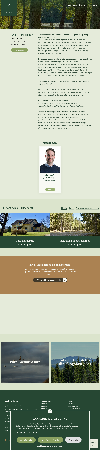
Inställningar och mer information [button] (50, 446)
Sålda (71, 208)
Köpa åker (44, 409)
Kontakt (87, 5)
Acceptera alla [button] (26, 440)
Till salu (64, 208)
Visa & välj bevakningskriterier (52, 280)
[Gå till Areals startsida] (9, 8)
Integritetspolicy (9, 427)
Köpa (69, 5)
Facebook (6, 440)
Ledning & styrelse (73, 406)
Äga (80, 5)
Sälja (75, 5)
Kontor (70, 401)
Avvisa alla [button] (73, 440)
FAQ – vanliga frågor (74, 409)
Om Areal (70, 404)
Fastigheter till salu (46, 401)
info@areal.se (9, 421)
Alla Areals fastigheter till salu (87, 208)
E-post (50, 189)
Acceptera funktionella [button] (50, 440)
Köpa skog (44, 404)
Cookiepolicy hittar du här (28, 432)
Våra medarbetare (19, 50)
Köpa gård (44, 406)
